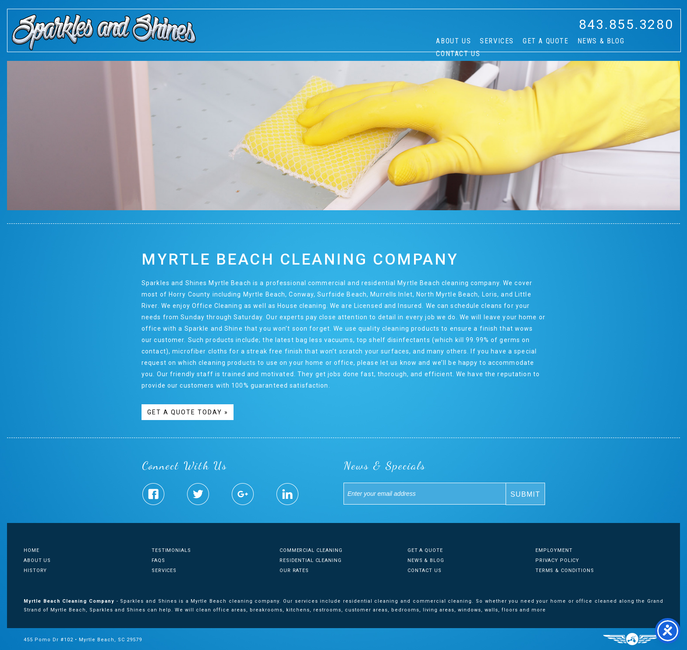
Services (497, 41)
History (35, 570)
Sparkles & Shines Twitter (198, 494)
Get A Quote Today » (187, 412)
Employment (554, 550)
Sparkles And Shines (104, 32)
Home (31, 550)
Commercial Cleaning (311, 550)
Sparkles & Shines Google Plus (242, 494)
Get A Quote (546, 41)
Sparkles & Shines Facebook (153, 494)
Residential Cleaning (311, 560)
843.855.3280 (626, 24)
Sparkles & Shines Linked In (287, 494)
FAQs (158, 560)
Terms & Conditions (564, 570)
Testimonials (171, 550)
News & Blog (601, 41)
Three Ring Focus (632, 639)
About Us (453, 41)
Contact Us (458, 53)
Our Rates (294, 570)
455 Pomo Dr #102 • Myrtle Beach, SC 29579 (83, 640)
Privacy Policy (557, 560)
